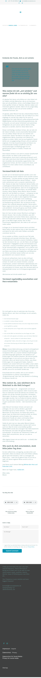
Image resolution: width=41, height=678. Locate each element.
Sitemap (5, 668)
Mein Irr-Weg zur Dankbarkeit (30, 512)
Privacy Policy (31, 547)
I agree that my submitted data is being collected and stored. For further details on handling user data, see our (21, 546)
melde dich (20, 470)
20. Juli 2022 (11, 510)
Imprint (14, 649)
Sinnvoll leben (13, 26)
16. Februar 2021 (24, 26)
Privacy (15, 653)
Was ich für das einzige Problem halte (11, 512)
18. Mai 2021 (29, 510)
